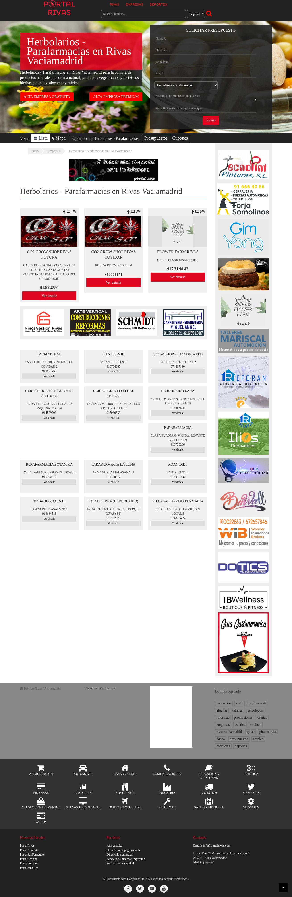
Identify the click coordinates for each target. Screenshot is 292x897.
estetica (240, 724)
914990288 (178, 477)
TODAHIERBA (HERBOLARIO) (113, 501)
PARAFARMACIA (178, 428)
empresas (223, 724)
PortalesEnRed (29, 868)
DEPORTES (158, 4)
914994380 (49, 288)
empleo (258, 739)
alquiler (221, 710)
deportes (241, 746)
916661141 (113, 274)
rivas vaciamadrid (229, 732)
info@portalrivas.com (216, 845)
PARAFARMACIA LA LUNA (113, 464)
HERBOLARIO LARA (178, 391)
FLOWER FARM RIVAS (177, 252)
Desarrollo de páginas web (123, 850)
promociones (243, 717)
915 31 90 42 (177, 269)
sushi (239, 703)
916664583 (49, 513)
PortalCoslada (29, 859)
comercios (223, 703)
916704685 (113, 366)
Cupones (180, 138)
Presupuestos (156, 138)
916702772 (49, 477)
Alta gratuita (114, 845)
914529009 (49, 412)
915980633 (113, 412)
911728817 (113, 477)
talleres (237, 710)
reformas (222, 717)
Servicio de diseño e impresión (126, 859)
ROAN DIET (177, 464)
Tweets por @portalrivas (100, 688)
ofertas (262, 717)
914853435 (178, 518)
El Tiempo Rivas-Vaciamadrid (40, 688)
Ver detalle (49, 296)
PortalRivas (27, 845)
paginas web (257, 703)
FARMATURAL (49, 354)
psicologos (255, 710)
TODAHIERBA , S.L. (49, 501)
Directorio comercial (120, 854)
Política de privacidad (120, 863)
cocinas (255, 724)
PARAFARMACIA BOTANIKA (49, 464)
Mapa (59, 138)
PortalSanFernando (32, 854)
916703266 (178, 444)
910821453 (49, 371)
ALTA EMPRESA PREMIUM (116, 97)
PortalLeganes (29, 863)
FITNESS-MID (113, 354)
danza (220, 739)
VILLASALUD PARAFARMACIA (177, 501)
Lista (41, 138)
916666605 (178, 407)
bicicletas (223, 746)
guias (250, 732)
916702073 (113, 518)
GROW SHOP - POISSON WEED (178, 354)
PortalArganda (29, 850)
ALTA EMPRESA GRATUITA (47, 97)
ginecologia (267, 732)
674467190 (178, 366)
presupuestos (239, 739)
